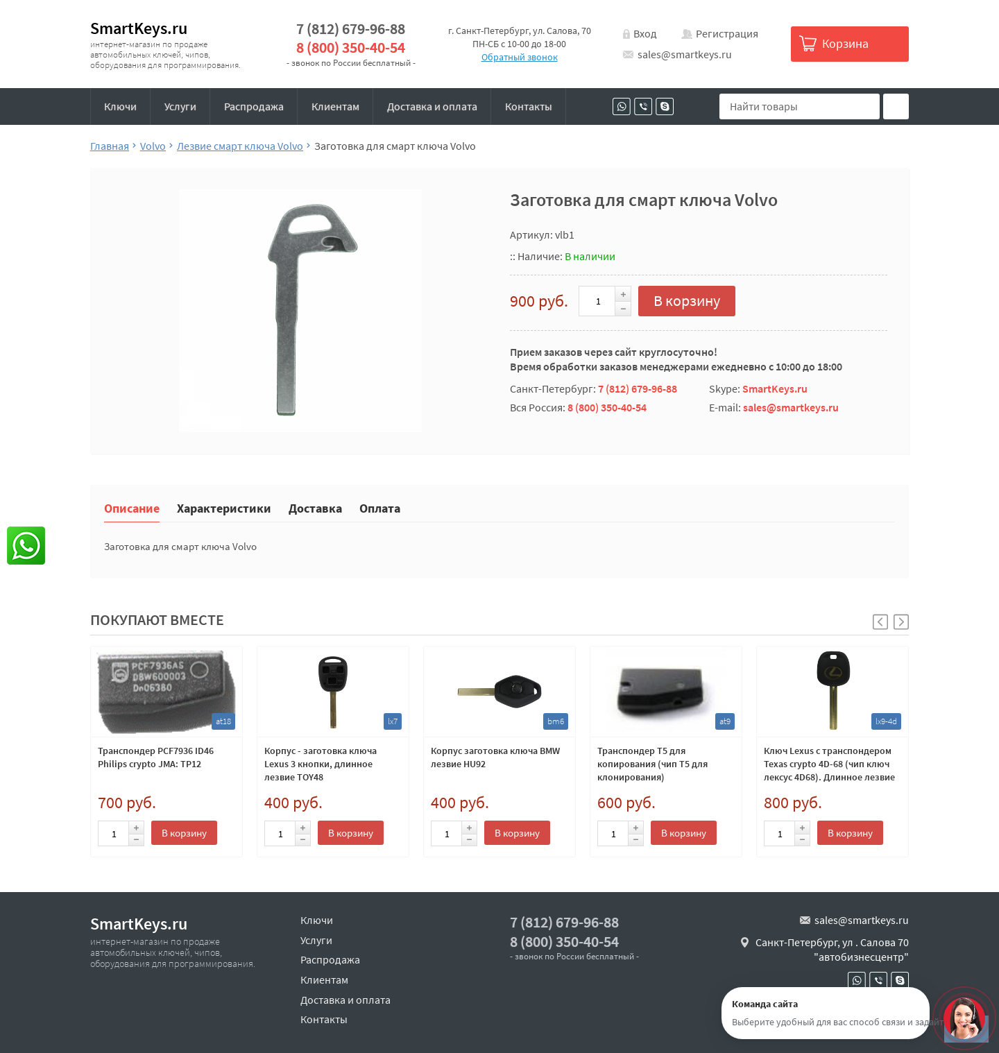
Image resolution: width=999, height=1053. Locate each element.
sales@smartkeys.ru (685, 54)
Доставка (315, 507)
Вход (645, 33)
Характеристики (224, 507)
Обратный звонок (519, 57)
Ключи (120, 106)
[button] (901, 622)
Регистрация (727, 33)
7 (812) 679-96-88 (350, 28)
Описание (132, 507)
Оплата (379, 507)
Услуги (180, 106)
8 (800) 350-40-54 (350, 47)
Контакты (528, 106)
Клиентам (335, 106)
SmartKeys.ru (138, 28)
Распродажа (254, 106)
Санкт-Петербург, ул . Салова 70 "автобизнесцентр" (832, 949)
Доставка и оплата (432, 106)
